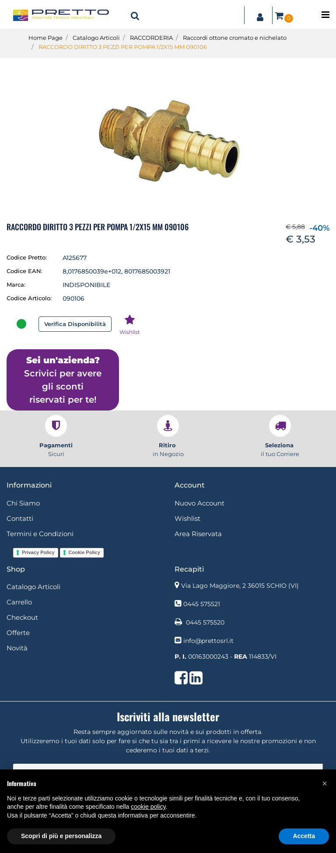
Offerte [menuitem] (18, 632)
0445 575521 (201, 604)
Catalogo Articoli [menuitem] (33, 587)
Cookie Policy (84, 552)
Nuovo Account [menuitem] (199, 503)
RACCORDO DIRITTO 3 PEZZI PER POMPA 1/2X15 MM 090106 (122, 46)
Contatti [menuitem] (20, 518)
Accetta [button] (304, 835)
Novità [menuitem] (17, 648)
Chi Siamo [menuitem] (23, 503)
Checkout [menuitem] (22, 617)
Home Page (45, 37)
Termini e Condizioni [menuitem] (40, 534)
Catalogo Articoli (96, 37)
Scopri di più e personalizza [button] (61, 835)
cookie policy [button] (148, 806)
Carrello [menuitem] (19, 602)
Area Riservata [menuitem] (198, 534)
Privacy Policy (38, 552)
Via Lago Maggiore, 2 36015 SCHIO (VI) (240, 586)
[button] (168, 141)
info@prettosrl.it (208, 641)
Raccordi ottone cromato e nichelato (235, 37)
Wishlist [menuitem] (187, 518)
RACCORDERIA (151, 37)
